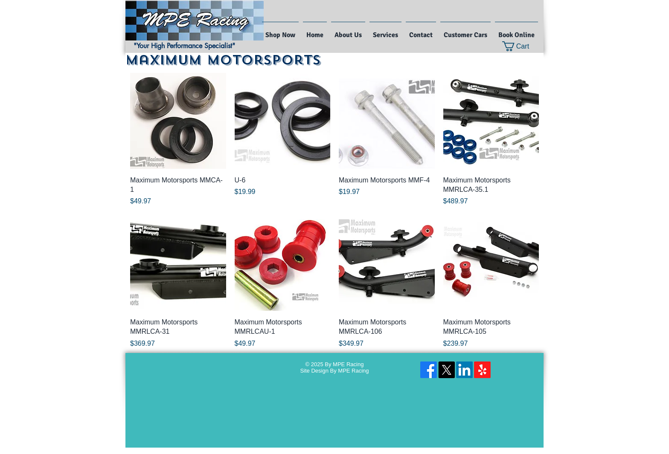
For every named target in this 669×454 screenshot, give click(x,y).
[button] (521, 46)
